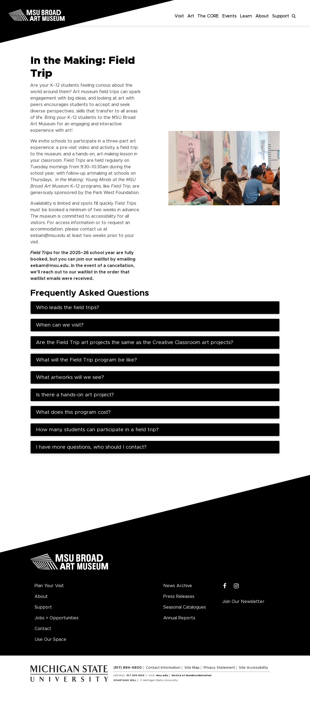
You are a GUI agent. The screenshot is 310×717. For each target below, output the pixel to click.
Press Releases (178, 596)
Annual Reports (179, 618)
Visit (179, 16)
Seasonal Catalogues (184, 607)
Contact (43, 629)
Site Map (192, 668)
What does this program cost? (74, 412)
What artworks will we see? (70, 377)
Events (229, 16)
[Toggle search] (294, 16)
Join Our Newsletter (243, 601)
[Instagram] (236, 586)
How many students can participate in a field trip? (97, 429)
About (262, 16)
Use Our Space (50, 639)
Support (280, 16)
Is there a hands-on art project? (75, 394)
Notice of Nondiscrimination (192, 675)
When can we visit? (59, 325)
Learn (246, 16)
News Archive (177, 586)
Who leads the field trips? (67, 307)
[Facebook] (225, 586)
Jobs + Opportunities (57, 618)
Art (190, 16)
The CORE (208, 16)
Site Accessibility (253, 668)
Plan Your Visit (49, 586)
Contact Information (163, 668)
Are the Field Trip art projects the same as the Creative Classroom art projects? (134, 342)
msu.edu (162, 675)
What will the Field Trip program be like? (86, 360)
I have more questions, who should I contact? (91, 447)
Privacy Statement (219, 668)
